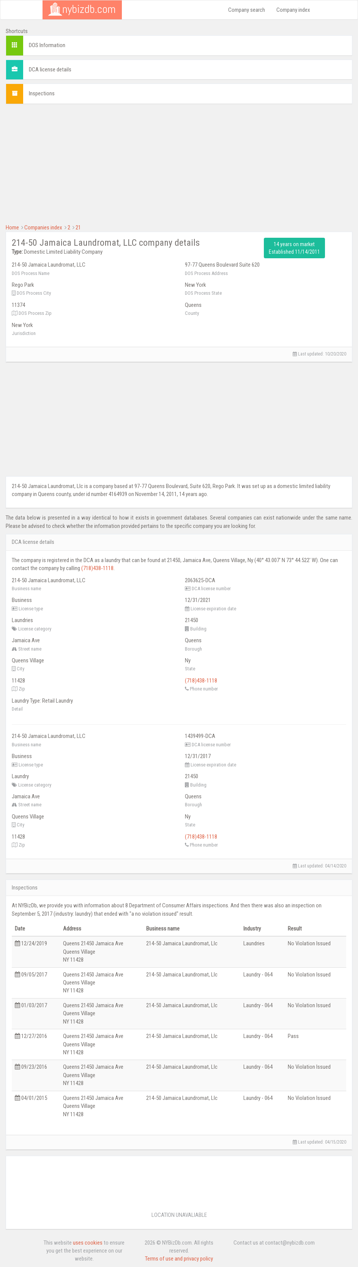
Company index (293, 9)
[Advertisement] (179, 163)
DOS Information (47, 45)
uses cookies (88, 1242)
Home (12, 227)
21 (78, 227)
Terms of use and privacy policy (179, 1258)
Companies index (43, 227)
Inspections (42, 93)
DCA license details (50, 69)
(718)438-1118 (97, 568)
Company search (246, 9)
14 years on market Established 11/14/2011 (294, 248)
